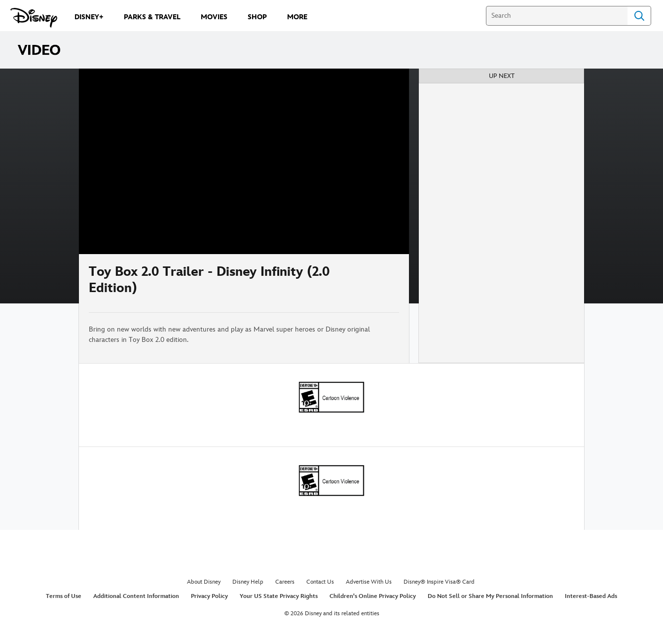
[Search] (556, 16)
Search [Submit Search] (639, 16)
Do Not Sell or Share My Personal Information (490, 596)
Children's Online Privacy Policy (373, 596)
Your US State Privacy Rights (279, 596)
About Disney (204, 582)
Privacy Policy (209, 596)
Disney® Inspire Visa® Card (439, 582)
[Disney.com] (33, 18)
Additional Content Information (136, 596)
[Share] (370, 283)
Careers (285, 582)
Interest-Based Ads (591, 596)
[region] (244, 161)
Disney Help (247, 582)
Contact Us (320, 582)
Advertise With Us (369, 582)
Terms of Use (63, 596)
